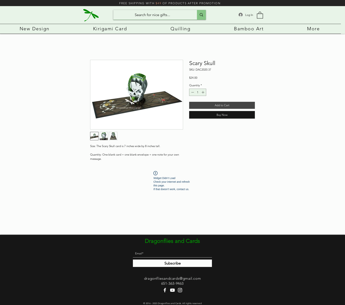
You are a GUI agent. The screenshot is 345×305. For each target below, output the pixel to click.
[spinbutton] (198, 92)
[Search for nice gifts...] (152, 15)
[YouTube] (172, 290)
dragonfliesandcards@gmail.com (172, 278)
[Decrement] (192, 92)
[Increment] (203, 92)
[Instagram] (180, 290)
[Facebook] (165, 290)
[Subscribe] (172, 263)
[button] (260, 14)
